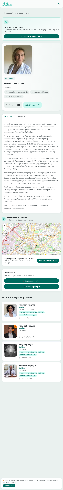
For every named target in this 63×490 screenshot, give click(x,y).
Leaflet (47, 254)
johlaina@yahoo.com (14, 97)
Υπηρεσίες (21, 117)
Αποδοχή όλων (9, 485)
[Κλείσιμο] (59, 480)
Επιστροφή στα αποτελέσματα (15, 13)
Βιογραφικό (8, 117)
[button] (4, 225)
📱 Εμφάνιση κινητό (31, 286)
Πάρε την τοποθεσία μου (48, 260)
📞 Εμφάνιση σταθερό (31, 281)
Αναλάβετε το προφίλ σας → (31, 36)
